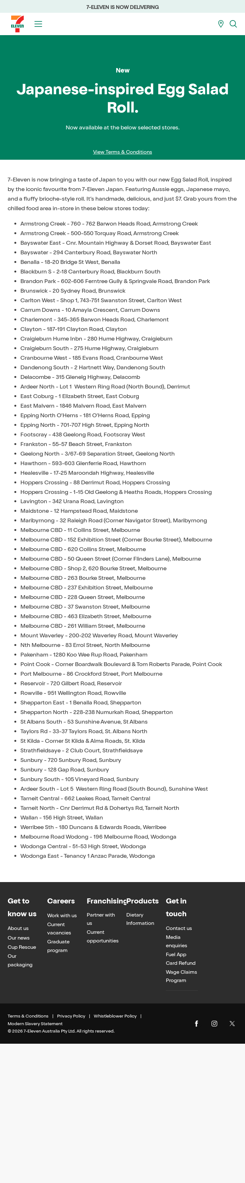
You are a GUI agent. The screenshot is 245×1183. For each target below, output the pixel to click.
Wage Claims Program (181, 1116)
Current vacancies (59, 1068)
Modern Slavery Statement (35, 1163)
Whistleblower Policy (115, 1155)
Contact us (179, 1067)
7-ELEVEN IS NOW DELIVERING (122, 7)
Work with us (62, 1054)
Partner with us (101, 1058)
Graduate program (58, 1085)
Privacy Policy (71, 1155)
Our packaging (20, 1100)
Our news (19, 1077)
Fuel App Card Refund (181, 1098)
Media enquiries (176, 1081)
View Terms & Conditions (122, 291)
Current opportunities (103, 1076)
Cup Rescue (22, 1086)
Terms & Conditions (28, 1155)
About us (18, 1067)
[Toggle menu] (38, 24)
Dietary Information (140, 1058)
